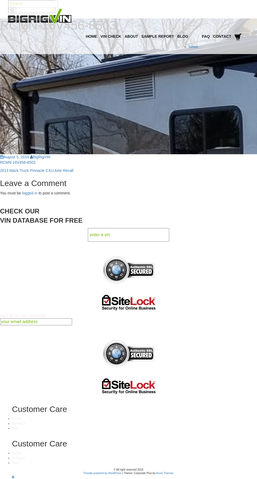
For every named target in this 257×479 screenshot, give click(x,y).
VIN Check (110, 36)
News (193, 47)
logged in (29, 193)
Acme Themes (165, 473)
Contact (222, 36)
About (131, 36)
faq (15, 428)
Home (91, 36)
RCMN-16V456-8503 (18, 162)
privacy (18, 423)
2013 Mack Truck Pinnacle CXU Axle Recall (36, 170)
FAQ (206, 36)
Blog (182, 36)
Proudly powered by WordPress (102, 473)
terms (17, 418)
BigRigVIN (40, 157)
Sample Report (157, 36)
